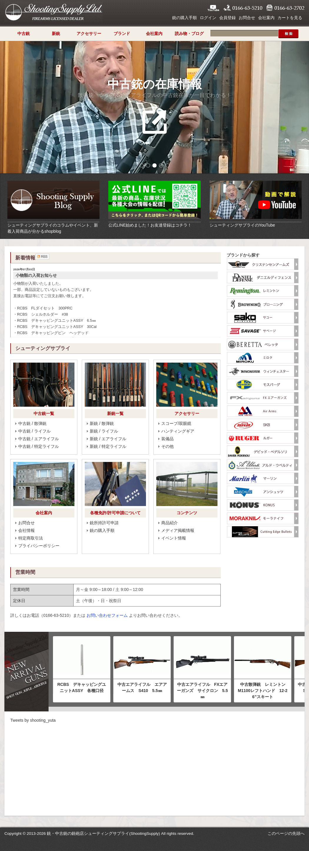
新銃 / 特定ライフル (108, 446)
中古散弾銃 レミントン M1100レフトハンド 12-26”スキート (263, 690)
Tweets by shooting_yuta (33, 720)
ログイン (208, 17)
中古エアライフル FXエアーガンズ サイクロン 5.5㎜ (202, 690)
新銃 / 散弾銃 (102, 423)
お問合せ (247, 17)
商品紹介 (169, 522)
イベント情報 (173, 538)
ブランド (122, 33)
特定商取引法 (30, 538)
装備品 (167, 438)
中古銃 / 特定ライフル (38, 446)
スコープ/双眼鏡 (176, 423)
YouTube (213, 8)
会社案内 (266, 17)
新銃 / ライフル (104, 431)
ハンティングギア (177, 431)
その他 (167, 446)
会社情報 (26, 530)
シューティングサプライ (53, 11)
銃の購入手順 (184, 17)
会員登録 (227, 17)
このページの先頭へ (286, 833)
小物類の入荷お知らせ (36, 275)
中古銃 (23, 33)
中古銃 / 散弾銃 (32, 423)
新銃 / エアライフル (108, 438)
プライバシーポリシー (38, 545)
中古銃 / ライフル (34, 431)
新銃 (56, 33)
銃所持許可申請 (104, 522)
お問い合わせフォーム (107, 615)
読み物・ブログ (189, 33)
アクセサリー (89, 33)
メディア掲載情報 (177, 530)
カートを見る (290, 17)
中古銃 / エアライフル (38, 438)
